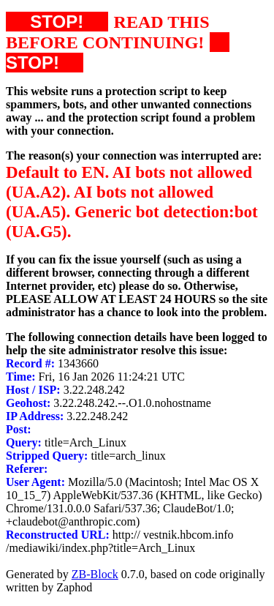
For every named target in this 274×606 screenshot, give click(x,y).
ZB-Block (95, 574)
